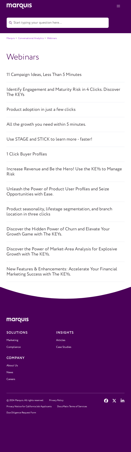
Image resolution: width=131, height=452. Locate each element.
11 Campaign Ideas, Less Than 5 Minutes (44, 74)
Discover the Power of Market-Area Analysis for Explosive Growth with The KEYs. (61, 252)
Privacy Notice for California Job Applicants (29, 406)
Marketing (12, 340)
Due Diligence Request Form (21, 412)
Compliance (13, 347)
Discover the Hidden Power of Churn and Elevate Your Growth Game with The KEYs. (58, 232)
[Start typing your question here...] (58, 23)
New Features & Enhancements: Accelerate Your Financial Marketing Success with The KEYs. (61, 272)
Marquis (10, 38)
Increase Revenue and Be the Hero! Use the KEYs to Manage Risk (64, 172)
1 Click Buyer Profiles (26, 154)
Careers (10, 379)
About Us (12, 366)
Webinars (52, 38)
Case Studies (63, 347)
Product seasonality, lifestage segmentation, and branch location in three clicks (59, 212)
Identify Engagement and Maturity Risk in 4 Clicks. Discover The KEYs (63, 92)
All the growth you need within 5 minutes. (46, 124)
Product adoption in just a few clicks (41, 109)
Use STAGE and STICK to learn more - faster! (49, 139)
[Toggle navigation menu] (118, 6)
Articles (60, 340)
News (9, 372)
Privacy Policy (56, 400)
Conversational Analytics (31, 38)
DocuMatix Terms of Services (72, 406)
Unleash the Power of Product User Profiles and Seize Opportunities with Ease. (57, 192)
